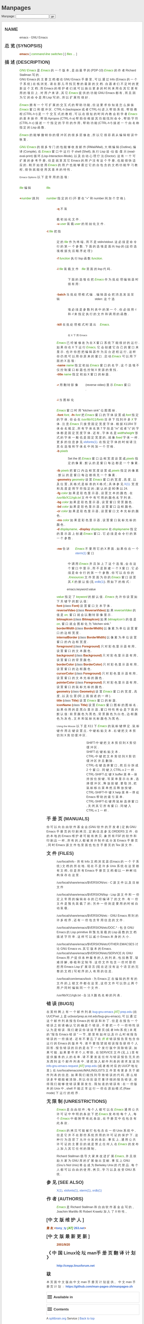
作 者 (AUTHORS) (64, 1198)
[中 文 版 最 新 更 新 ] (68, 1236)
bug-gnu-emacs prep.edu (112, 1011)
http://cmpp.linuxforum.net (76, 1265)
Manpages (16, 7)
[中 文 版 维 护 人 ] (65, 1219)
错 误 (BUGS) (60, 1003)
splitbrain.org (57, 1318)
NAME (11, 29)
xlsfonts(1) (90, 442)
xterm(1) (80, 553)
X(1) (127, 484)
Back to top (87, 1318)
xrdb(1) (99, 581)
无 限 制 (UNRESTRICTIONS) (76, 1101)
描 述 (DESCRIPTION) (27, 62)
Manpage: (8, 16)
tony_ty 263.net (70, 1228)
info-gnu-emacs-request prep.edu (71, 1066)
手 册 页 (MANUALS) (67, 818)
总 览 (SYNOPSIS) (23, 45)
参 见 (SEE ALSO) (65, 1182)
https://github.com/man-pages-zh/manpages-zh (99, 1286)
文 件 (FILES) (60, 853)
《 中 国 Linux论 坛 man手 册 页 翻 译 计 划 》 (91, 1255)
